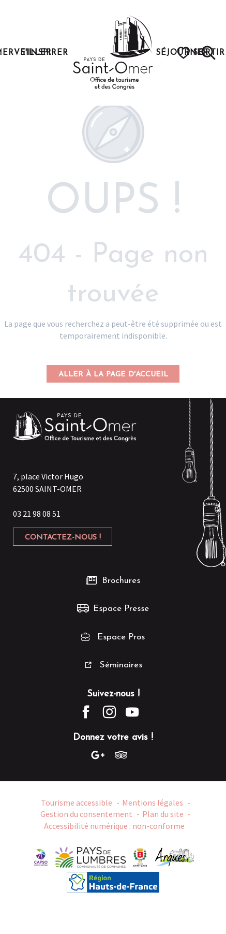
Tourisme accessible (76, 802)
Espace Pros (121, 637)
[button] (208, 53)
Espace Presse (121, 608)
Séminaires (121, 665)
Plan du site (163, 814)
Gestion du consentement (86, 814)
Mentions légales (152, 802)
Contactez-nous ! (63, 538)
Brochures (121, 580)
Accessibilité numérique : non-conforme (114, 826)
